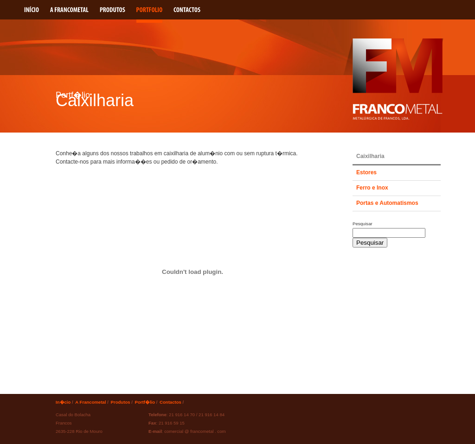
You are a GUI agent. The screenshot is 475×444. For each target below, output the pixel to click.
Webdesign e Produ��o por (372, 408)
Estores (366, 172)
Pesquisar (362, 223)
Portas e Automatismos (387, 203)
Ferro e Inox (372, 187)
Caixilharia (370, 156)
